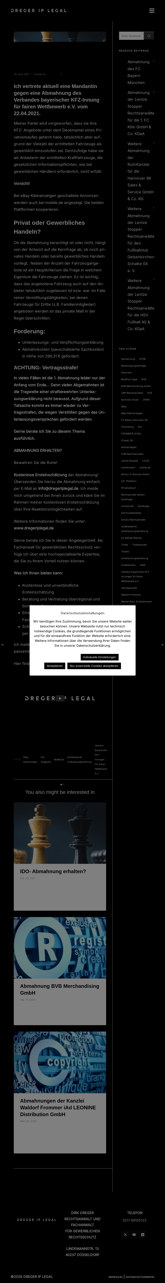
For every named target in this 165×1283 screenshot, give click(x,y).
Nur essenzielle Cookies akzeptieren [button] (94, 665)
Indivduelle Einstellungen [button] (99, 657)
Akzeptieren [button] (55, 665)
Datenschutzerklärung (59, 657)
